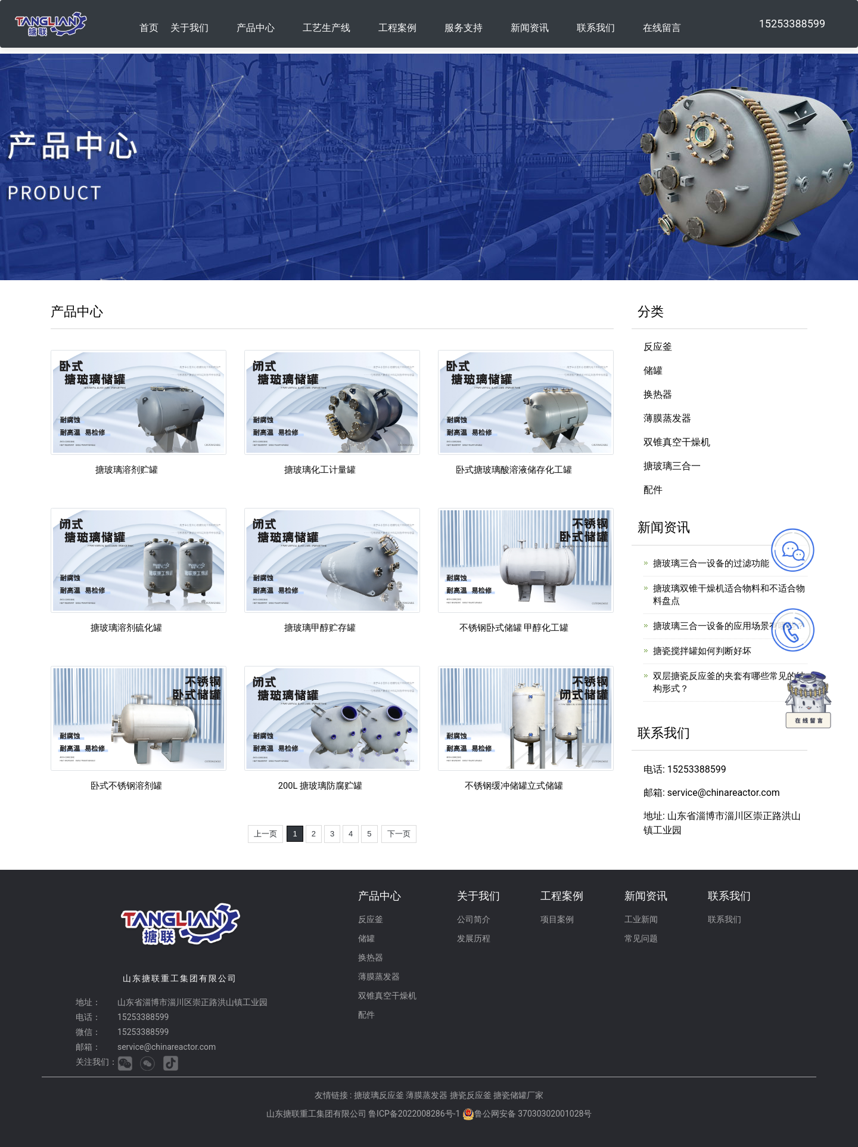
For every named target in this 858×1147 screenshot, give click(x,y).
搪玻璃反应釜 (380, 1095)
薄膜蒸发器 (667, 418)
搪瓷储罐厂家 (518, 1095)
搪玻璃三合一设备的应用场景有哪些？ (729, 626)
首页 (148, 27)
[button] (197, 23)
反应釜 (658, 346)
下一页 (399, 833)
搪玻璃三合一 (672, 466)
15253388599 (792, 23)
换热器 (658, 394)
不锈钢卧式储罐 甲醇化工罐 (513, 627)
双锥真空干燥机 (677, 442)
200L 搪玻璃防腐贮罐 (320, 785)
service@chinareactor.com (166, 1047)
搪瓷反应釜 (471, 1095)
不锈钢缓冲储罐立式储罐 (513, 785)
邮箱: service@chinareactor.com (712, 792)
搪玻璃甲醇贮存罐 (320, 627)
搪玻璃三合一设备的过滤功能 (711, 563)
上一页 (265, 833)
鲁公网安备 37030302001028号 (533, 1113)
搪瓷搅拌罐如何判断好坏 (702, 651)
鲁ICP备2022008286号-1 (414, 1113)
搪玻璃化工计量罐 (320, 469)
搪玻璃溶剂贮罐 (126, 469)
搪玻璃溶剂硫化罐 (126, 627)
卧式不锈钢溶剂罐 (126, 785)
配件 (653, 489)
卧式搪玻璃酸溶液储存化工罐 (514, 469)
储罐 (653, 370)
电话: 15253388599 (685, 769)
